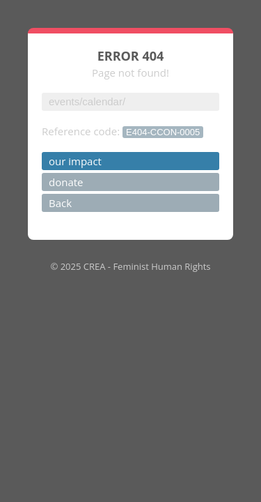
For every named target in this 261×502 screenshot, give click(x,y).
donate (66, 182)
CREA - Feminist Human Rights (147, 266)
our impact (75, 161)
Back (60, 203)
